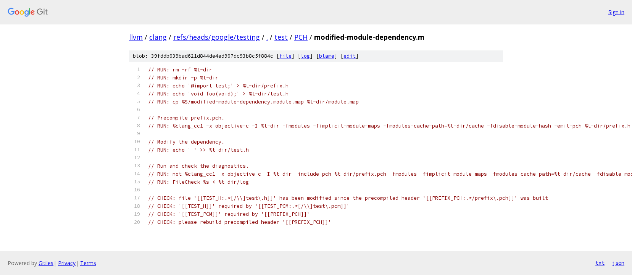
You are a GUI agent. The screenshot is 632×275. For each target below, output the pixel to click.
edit (349, 56)
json (618, 262)
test (281, 37)
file (285, 56)
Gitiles (46, 263)
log (305, 56)
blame (326, 56)
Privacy (67, 263)
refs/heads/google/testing (216, 37)
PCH (301, 37)
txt (600, 262)
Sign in (616, 12)
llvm (136, 37)
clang (158, 37)
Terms (88, 263)
